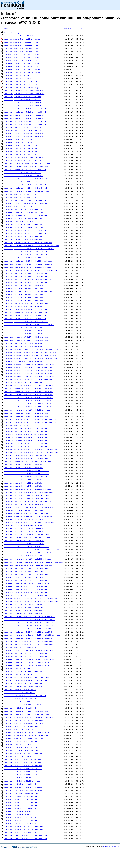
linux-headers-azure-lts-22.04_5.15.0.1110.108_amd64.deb (29, 650)
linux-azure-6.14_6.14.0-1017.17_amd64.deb (23, 754)
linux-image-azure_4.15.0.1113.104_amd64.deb (23, 608)
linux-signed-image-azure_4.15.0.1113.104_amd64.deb (27, 732)
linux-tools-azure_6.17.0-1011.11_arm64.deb (23, 465)
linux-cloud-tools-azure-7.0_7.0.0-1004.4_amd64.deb (27, 106)
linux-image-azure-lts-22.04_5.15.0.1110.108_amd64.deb (28, 553)
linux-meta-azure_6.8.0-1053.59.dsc (19, 139)
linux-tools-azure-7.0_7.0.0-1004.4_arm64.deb (24, 115)
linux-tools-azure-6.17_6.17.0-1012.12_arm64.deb (25, 428)
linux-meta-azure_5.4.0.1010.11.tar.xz (21, 45)
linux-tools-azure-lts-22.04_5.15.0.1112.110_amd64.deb (28, 644)
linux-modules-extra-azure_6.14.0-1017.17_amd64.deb (27, 538)
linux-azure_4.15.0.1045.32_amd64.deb (20, 741)
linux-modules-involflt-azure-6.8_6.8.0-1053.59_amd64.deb (29, 373)
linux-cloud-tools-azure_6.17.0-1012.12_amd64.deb (26, 440)
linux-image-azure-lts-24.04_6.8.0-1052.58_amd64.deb (27, 279)
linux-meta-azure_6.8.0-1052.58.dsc (19, 142)
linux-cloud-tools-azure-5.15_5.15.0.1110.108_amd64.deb (29, 638)
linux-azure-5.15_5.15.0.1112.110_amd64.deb (23, 826)
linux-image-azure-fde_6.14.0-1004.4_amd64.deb (24, 361)
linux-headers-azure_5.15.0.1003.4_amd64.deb (23, 687)
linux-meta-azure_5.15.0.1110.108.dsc (20, 148)
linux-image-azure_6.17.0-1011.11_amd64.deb (23, 288)
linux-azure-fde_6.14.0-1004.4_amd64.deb (22, 823)
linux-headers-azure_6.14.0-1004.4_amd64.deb (23, 614)
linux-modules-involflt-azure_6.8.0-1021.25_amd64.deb (28, 379)
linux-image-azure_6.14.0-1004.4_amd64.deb (23, 383)
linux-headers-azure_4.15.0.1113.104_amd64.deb (24, 605)
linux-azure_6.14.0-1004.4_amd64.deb (20, 784)
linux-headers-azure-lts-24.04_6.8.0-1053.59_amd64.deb (28, 492)
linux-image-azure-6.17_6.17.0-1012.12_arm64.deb (25, 273)
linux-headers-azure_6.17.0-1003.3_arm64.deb (23, 331)
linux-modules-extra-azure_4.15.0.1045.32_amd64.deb (27, 410)
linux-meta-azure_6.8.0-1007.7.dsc (19, 729)
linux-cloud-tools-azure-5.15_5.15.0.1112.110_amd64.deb (29, 632)
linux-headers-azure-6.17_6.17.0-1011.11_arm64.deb (26, 471)
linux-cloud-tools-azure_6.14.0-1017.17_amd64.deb (26, 459)
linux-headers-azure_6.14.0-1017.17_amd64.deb (24, 577)
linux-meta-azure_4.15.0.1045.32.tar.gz (21, 88)
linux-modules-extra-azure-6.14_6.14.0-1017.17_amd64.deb (29, 386)
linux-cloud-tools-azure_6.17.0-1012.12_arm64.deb (26, 437)
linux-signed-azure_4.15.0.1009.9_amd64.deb (23, 705)
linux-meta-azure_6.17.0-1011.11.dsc (20, 197)
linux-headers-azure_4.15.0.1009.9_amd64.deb (23, 212)
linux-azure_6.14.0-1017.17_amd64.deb (20, 820)
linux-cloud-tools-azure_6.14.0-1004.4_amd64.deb (25, 592)
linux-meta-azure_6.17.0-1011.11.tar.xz (21, 57)
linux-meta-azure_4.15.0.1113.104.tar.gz (22, 39)
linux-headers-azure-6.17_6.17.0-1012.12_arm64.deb (26, 495)
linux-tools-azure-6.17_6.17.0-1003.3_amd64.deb (25, 319)
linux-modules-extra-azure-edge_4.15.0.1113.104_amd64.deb (29, 516)
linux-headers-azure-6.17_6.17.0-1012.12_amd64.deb (26, 498)
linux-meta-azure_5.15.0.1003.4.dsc (19, 668)
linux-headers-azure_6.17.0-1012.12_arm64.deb (24, 528)
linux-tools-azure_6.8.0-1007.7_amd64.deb (22, 173)
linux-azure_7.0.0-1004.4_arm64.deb (19, 811)
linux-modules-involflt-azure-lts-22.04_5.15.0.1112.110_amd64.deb (33, 550)
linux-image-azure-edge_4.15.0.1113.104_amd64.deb (26, 574)
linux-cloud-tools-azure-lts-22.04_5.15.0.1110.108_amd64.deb (31, 626)
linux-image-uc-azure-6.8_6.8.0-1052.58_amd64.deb (26, 322)
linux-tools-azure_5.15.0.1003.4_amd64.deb (23, 684)
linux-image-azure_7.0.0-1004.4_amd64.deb (22, 100)
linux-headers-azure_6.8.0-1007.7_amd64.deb (23, 176)
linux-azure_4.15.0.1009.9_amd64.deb (20, 708)
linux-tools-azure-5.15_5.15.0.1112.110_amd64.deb (26, 656)
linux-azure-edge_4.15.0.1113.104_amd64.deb (23, 720)
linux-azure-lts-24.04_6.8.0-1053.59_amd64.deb (24, 787)
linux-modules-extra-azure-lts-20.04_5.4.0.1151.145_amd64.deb (31, 246)
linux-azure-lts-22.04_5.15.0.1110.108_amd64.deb (25, 836)
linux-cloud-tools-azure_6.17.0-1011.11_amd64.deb (26, 416)
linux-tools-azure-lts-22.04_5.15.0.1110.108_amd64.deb (28, 641)
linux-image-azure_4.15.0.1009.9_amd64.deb (23, 218)
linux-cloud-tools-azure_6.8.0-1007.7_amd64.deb (25, 170)
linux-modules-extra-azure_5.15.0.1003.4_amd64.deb (26, 677)
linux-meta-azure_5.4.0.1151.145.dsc (20, 647)
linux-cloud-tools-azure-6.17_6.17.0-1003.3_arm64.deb (28, 258)
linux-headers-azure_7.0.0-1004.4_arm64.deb (23, 133)
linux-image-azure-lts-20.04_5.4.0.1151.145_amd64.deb (28, 243)
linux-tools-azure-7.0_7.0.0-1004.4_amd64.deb (24, 118)
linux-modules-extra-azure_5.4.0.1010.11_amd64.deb (26, 191)
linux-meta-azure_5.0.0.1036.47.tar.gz (21, 42)
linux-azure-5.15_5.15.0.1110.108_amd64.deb (23, 830)
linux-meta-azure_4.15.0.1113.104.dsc (20, 151)
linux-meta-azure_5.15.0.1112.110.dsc (20, 145)
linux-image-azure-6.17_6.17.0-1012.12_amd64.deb (25, 276)
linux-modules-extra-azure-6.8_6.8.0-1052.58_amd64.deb (28, 404)
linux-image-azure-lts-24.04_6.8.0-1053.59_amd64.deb (27, 267)
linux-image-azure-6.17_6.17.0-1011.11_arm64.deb (25, 252)
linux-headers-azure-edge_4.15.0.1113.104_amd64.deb (27, 583)
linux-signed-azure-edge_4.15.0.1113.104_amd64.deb (26, 714)
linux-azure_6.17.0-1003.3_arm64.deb (20, 817)
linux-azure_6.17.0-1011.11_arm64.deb (20, 802)
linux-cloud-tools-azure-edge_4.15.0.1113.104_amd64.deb (29, 522)
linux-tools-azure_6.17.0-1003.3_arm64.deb (23, 343)
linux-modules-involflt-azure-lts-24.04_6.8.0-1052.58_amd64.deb (32, 358)
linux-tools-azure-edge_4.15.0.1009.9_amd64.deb (25, 185)
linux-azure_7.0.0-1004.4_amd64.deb (19, 814)
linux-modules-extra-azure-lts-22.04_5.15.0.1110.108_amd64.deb (32, 635)
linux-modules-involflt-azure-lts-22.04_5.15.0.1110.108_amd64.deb (33, 562)
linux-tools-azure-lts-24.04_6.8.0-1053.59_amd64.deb (27, 501)
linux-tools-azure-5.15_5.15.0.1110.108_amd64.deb (26, 653)
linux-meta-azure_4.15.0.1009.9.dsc (19, 674)
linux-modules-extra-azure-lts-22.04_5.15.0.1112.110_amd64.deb (32, 629)
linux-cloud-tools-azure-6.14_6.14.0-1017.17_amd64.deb (28, 407)
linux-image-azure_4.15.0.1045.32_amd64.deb (23, 504)
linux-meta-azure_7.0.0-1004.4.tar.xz (20, 60)
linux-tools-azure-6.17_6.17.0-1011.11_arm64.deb (25, 443)
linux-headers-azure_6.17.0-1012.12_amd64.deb (24, 532)
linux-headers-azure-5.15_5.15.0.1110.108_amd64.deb (27, 665)
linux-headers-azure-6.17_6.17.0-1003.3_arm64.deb (26, 337)
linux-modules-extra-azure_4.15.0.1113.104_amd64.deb (27, 559)
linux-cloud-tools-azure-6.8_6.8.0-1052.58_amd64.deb (27, 462)
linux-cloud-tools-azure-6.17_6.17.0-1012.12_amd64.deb (28, 392)
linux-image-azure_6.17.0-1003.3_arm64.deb (23, 237)
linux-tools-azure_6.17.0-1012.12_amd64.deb (23, 483)
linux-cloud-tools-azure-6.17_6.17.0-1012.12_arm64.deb (28, 389)
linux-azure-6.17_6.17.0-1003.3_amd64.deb (22, 763)
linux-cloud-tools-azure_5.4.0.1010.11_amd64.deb (25, 215)
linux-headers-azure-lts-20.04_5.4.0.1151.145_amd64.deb (29, 325)
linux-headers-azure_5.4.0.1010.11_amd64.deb (23, 227)
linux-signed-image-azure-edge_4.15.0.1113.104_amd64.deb (29, 717)
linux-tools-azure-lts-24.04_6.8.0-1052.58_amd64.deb (27, 489)
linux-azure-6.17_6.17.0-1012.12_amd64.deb (23, 769)
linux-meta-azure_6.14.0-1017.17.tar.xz (21, 63)
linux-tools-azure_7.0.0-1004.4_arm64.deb (22, 127)
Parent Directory (11, 33)
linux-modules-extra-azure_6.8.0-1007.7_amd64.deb (26, 167)
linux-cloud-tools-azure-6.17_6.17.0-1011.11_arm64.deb (28, 398)
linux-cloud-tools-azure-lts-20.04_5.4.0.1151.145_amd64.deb (30, 270)
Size (82, 28)
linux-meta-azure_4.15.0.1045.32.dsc (20, 690)
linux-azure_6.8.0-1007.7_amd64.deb (19, 757)
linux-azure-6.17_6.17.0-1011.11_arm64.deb (23, 772)
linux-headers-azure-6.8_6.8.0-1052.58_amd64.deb (25, 589)
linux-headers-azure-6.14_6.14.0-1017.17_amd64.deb (26, 535)
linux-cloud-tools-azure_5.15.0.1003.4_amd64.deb (25, 681)
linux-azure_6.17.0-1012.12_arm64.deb (20, 796)
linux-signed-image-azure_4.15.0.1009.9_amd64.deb (26, 711)
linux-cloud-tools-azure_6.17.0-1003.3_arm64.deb (25, 310)
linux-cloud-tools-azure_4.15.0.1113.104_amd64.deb (26, 547)
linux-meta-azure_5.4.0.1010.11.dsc (19, 744)
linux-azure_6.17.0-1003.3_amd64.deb (20, 808)
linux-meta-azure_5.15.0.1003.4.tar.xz (21, 85)
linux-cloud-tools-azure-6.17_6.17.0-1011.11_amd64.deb (28, 401)
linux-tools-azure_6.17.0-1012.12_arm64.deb (23, 480)
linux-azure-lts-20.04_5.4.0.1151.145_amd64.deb (25, 696)
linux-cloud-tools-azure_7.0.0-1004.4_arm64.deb (25, 109)
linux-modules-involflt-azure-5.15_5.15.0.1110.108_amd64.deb (31, 601)
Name (6, 28)
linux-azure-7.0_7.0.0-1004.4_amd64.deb (21, 750)
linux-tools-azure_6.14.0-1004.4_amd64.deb (23, 611)
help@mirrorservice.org (111, 846)
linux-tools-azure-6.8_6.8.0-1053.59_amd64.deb (24, 525)
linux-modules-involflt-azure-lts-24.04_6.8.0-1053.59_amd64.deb (32, 349)
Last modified (69, 28)
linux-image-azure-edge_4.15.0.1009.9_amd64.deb (25, 200)
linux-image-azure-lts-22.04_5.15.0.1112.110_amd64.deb (28, 565)
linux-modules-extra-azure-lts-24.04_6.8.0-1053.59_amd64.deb (31, 452)
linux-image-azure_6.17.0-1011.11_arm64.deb (23, 285)
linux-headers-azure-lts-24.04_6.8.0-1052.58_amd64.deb (28, 507)
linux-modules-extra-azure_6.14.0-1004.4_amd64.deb (26, 513)
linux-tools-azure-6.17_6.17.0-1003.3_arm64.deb (25, 316)
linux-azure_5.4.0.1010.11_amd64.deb (20, 699)
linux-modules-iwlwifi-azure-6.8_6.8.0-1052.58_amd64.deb (29, 376)
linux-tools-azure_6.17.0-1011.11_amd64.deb (23, 468)
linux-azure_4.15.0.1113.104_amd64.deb (21, 726)
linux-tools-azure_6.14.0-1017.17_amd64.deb (23, 510)
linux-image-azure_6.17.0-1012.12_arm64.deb (23, 294)
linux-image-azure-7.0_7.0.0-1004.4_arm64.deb (24, 91)
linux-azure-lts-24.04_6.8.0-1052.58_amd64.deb (24, 790)
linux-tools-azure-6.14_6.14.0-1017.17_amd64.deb (25, 477)
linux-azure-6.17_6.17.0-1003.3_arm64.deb (22, 760)
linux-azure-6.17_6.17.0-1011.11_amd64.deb (23, 775)
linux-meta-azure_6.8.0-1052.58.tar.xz (21, 51)
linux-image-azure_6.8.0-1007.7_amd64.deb (22, 161)
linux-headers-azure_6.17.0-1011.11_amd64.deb (24, 544)
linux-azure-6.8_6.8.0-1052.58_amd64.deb (22, 781)
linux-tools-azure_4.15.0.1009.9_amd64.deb (23, 209)
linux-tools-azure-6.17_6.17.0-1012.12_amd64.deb (25, 431)
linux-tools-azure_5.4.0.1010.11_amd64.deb (23, 224)
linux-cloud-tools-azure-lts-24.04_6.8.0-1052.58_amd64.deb (30, 422)
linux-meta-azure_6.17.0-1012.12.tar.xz (21, 54)
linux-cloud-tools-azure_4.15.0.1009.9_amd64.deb (25, 188)
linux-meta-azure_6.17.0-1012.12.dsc (20, 194)
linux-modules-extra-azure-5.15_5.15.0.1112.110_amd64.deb (29, 617)
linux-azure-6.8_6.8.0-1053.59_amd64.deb (22, 778)
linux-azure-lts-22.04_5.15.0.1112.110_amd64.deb (25, 839)
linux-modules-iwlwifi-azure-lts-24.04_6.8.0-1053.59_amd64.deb (32, 352)
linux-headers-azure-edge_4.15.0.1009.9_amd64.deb (26, 203)
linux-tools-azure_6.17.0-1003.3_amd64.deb (23, 346)
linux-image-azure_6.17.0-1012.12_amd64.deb (23, 297)
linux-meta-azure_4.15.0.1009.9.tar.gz (21, 81)
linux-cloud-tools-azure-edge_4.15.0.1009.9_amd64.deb (28, 179)
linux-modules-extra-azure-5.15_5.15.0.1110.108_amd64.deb (29, 620)
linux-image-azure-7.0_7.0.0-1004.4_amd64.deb (24, 94)
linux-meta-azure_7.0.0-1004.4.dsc (19, 221)
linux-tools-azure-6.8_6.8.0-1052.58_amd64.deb (24, 556)
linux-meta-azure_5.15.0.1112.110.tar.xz (22, 69)
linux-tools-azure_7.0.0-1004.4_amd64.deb (22, 130)
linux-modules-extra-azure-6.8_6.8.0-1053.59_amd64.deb (28, 395)
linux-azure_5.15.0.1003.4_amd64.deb (20, 833)
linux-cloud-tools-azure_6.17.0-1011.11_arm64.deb (26, 413)
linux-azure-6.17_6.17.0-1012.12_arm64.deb (23, 766)
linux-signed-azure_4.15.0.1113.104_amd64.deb (24, 723)
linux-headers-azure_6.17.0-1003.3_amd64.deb (23, 334)
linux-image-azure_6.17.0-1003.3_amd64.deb (23, 240)
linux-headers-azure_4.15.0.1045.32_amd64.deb (24, 519)
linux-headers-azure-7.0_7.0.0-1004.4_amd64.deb (25, 124)
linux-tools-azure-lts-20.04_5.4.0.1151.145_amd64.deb (28, 291)
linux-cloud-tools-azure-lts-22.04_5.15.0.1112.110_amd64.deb (31, 623)
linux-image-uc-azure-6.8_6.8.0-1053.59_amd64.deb (26, 303)
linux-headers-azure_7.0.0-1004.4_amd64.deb (23, 136)
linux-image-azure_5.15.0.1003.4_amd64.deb (23, 671)
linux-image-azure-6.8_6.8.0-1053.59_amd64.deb (24, 306)
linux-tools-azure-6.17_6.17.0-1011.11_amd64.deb (25, 446)
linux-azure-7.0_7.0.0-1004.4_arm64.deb (21, 747)
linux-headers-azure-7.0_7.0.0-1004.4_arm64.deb (25, 121)
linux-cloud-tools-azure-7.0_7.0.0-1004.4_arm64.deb (27, 103)
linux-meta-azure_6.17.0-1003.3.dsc (19, 206)
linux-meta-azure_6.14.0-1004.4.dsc (19, 425)
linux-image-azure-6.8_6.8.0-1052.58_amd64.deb (24, 328)
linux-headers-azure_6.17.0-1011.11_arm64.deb (24, 541)
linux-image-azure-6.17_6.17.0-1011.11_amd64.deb (25, 255)
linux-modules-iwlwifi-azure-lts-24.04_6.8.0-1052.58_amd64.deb (32, 355)
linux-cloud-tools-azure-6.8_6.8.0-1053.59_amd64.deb (27, 455)
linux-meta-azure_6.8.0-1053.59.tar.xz (21, 48)
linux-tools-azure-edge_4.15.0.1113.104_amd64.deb (26, 568)
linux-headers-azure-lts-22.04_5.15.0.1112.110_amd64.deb (29, 659)
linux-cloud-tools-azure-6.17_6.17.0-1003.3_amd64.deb (28, 261)
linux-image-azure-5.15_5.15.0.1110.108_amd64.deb (26, 580)
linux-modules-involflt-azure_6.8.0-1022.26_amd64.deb (28, 367)
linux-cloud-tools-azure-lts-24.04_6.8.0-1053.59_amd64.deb (30, 419)
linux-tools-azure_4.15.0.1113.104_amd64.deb (23, 571)
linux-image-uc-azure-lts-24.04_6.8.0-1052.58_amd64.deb (29, 264)
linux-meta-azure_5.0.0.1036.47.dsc (19, 693)
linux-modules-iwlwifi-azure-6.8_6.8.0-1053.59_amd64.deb (29, 364)
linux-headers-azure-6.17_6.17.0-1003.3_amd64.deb (26, 340)
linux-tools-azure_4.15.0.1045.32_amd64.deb (23, 486)
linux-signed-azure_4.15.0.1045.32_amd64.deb (23, 738)
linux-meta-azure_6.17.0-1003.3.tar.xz (21, 66)
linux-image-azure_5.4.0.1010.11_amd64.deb (23, 182)
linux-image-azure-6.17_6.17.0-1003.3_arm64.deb (25, 230)
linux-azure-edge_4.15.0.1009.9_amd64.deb (22, 702)
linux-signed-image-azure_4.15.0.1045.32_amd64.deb (26, 735)
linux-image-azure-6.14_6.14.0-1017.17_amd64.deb (25, 282)
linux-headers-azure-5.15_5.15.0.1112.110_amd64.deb (27, 662)
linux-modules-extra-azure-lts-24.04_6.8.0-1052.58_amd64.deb (31, 449)
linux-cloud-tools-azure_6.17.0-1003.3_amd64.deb (25, 313)
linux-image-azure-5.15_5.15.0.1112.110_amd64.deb (26, 595)
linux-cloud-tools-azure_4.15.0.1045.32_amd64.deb (26, 434)
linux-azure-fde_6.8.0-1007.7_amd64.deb (21, 793)
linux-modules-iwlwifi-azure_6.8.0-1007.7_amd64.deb (27, 164)
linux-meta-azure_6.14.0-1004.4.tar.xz (21, 75)
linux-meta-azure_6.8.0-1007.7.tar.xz (20, 78)
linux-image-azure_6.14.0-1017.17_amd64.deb (23, 300)
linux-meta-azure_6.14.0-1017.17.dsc (20, 154)
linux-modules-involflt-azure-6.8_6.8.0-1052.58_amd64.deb (29, 370)
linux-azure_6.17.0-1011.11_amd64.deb (20, 805)
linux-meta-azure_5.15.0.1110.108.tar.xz (22, 72)
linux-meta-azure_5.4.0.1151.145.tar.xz (21, 36)
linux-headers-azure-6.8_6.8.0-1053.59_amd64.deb (25, 586)
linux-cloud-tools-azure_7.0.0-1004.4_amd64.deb (25, 112)
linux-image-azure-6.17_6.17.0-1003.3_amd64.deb (25, 234)
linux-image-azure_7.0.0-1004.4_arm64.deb (22, 97)
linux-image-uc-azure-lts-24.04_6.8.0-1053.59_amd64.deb (29, 249)
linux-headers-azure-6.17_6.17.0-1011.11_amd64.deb (26, 474)
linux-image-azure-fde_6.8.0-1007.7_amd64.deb (24, 157)
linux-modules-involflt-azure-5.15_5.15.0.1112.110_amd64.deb (31, 598)
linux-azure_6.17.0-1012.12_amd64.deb (20, 799)
